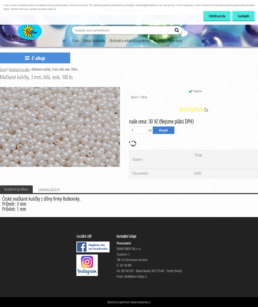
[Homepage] (62, 40)
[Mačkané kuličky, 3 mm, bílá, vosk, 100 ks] (60, 88)
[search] (177, 31)
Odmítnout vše (216, 16)
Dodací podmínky (94, 40)
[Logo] (29, 30)
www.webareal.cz (141, 302)
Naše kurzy (175, 40)
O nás (75, 40)
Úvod (3, 69)
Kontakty (159, 40)
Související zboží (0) (49, 189)
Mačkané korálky (19, 69)
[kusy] (137, 130)
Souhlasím (243, 16)
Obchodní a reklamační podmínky (129, 40)
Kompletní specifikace (16, 189)
